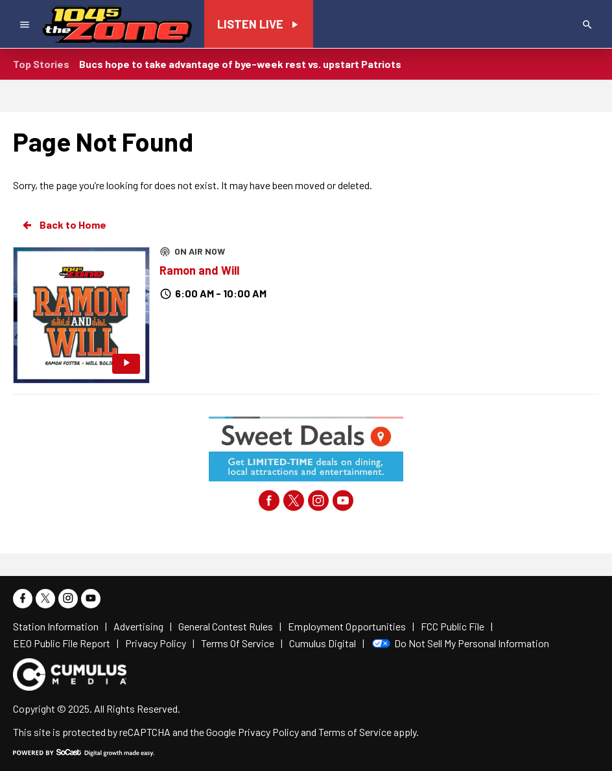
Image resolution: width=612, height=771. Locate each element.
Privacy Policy (268, 732)
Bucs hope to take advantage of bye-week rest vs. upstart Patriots (240, 64)
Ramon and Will (199, 270)
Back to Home (63, 224)
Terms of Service (355, 732)
